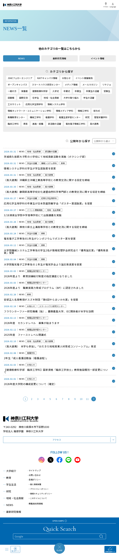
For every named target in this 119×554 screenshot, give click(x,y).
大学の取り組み (71, 97)
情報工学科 (83, 110)
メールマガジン (90, 84)
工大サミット (14, 104)
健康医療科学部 (40, 91)
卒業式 (67, 91)
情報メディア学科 (64, 110)
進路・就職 (37, 123)
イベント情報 (97, 58)
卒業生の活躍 (92, 91)
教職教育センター (16, 117)
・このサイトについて (37, 498)
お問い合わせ (34, 475)
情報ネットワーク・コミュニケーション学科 (29, 110)
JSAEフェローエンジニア (20, 78)
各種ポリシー (34, 479)
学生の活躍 (88, 97)
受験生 (107, 91)
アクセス (105, 4)
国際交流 (23, 97)
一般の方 (12, 91)
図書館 (11, 97)
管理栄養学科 (100, 117)
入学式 (55, 91)
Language (113, 5)
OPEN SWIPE (59, 520)
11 (87, 399)
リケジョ (106, 84)
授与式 (96, 110)
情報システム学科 (56, 104)
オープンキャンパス (17, 84)
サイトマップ (34, 470)
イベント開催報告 (84, 78)
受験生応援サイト (110, 549)
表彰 (25, 123)
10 (81, 399)
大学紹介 (9, 471)
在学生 (35, 97)
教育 (7, 478)
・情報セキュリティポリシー (40, 493)
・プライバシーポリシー (38, 489)
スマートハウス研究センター (46, 84)
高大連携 (94, 123)
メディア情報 (71, 84)
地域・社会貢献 (51, 97)
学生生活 (9, 484)
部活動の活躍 (54, 123)
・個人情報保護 (34, 484)
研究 (87, 117)
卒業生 (78, 91)
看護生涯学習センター (70, 117)
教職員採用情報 (35, 503)
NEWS (8, 505)
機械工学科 (35, 117)
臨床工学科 (13, 123)
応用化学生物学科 (34, 104)
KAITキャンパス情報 (47, 78)
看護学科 (49, 117)
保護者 (24, 91)
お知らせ (66, 78)
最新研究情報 (59, 58)
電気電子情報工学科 (75, 123)
